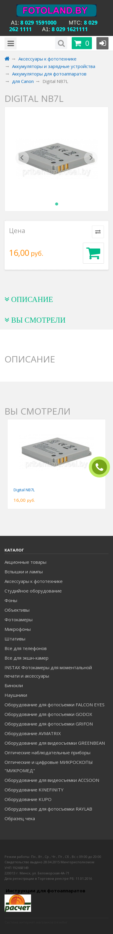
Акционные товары (25, 562)
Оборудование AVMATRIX (33, 733)
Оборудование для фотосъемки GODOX (48, 714)
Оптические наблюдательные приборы (47, 752)
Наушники (16, 695)
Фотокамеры (19, 619)
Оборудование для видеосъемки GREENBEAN (55, 743)
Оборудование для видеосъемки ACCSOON (52, 780)
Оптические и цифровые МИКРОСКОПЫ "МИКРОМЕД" (49, 766)
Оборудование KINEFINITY (34, 790)
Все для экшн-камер (27, 658)
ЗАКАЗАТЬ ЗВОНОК (102, 467)
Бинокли (14, 685)
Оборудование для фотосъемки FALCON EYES (55, 705)
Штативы (15, 639)
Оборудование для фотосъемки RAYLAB (48, 809)
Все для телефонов (26, 648)
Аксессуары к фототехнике (34, 581)
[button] (22, 159)
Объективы (17, 610)
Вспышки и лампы (24, 572)
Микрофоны (18, 629)
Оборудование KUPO (28, 799)
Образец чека (20, 818)
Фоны (11, 600)
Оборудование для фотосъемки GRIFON (49, 724)
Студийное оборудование (33, 591)
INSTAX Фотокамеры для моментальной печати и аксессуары (48, 671)
